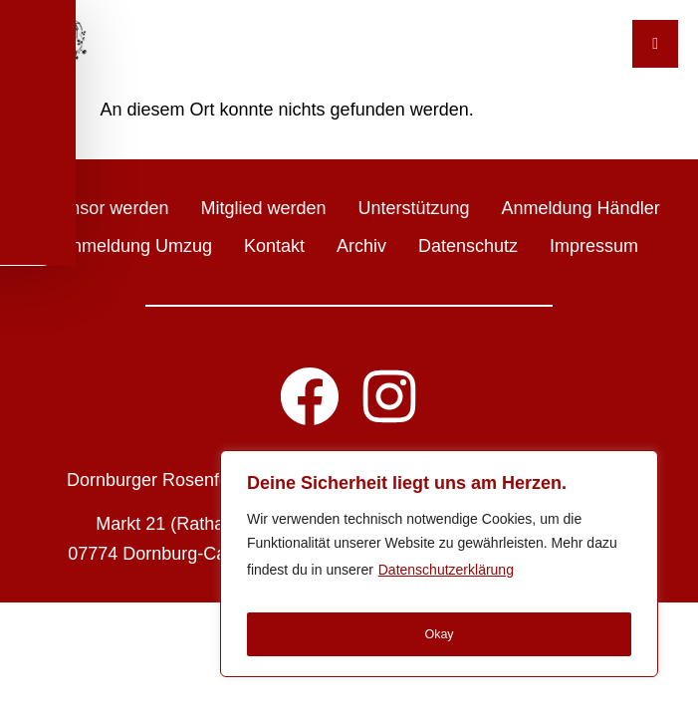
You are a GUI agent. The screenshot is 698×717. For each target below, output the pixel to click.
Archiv (361, 246)
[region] (439, 569)
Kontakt (274, 246)
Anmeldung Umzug (136, 246)
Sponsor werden (103, 208)
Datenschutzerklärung (446, 582)
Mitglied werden (263, 208)
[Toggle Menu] (655, 44)
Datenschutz (468, 246)
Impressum (594, 246)
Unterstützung (413, 208)
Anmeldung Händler (581, 208)
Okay (439, 634)
